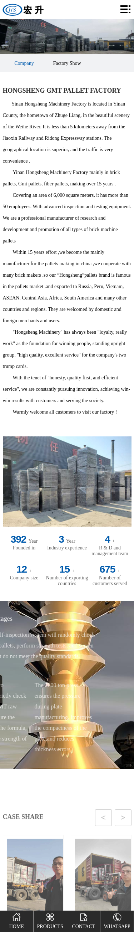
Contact (83, 920)
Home (16, 920)
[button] (59, 856)
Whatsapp (117, 920)
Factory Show (67, 63)
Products (50, 920)
